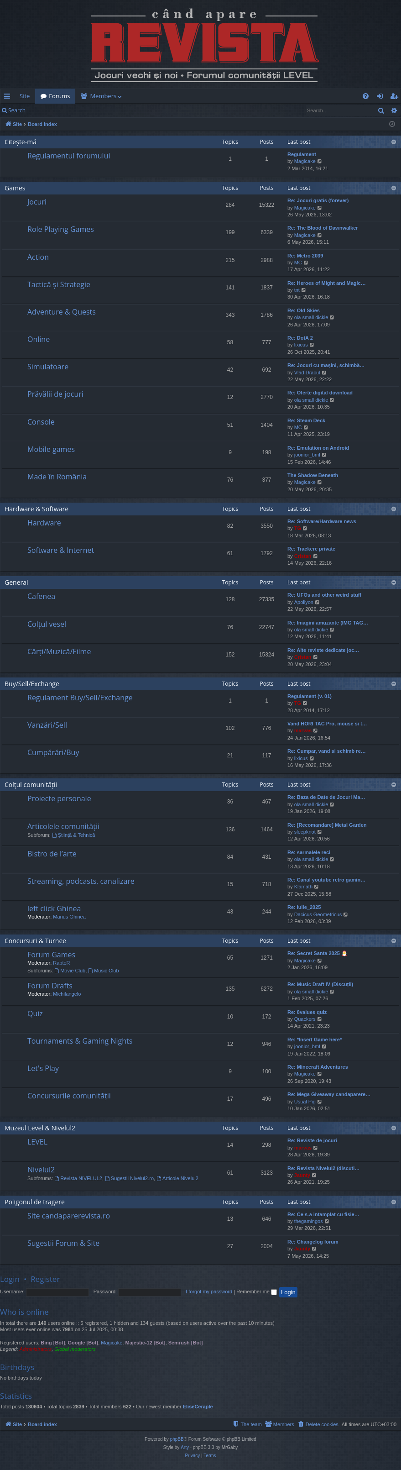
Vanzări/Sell (47, 725)
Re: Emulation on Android (318, 448)
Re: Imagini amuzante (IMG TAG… (327, 622)
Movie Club (69, 970)
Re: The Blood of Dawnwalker (322, 228)
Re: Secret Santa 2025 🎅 (317, 953)
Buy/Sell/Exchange (32, 683)
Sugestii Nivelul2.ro (129, 1178)
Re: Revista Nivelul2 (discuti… (323, 1168)
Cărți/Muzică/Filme (59, 651)
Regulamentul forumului (68, 156)
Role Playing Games (60, 229)
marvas (303, 730)
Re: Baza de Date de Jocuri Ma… (326, 797)
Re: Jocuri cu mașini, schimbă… (326, 365)
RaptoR (61, 963)
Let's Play (43, 1068)
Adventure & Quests (61, 312)
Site (25, 96)
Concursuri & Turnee (35, 940)
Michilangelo (67, 994)
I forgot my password (209, 1291)
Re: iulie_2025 (304, 907)
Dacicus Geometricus (318, 914)
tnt (297, 290)
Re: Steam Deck (306, 420)
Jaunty (302, 1175)
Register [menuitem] (396, 98)
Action (38, 257)
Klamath (303, 886)
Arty (185, 1447)
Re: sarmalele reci (308, 852)
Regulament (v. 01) (309, 696)
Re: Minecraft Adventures (317, 1067)
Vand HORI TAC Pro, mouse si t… (327, 723)
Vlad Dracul (307, 372)
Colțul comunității (31, 784)
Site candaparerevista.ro (68, 1216)
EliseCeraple (198, 1406)
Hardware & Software (36, 508)
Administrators (36, 1349)
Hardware (44, 523)
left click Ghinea (54, 908)
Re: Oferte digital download (320, 392)
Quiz (35, 1013)
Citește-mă (20, 141)
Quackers (305, 1019)
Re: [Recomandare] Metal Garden (327, 825)
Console (41, 422)
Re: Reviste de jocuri (312, 1140)
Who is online (24, 1312)
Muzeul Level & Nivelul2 (40, 1128)
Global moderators (75, 1349)
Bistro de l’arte (52, 854)
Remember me (256, 1291)
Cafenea (41, 596)
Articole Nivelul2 (177, 1178)
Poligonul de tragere (35, 1201)
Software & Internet (60, 550)
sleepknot (305, 832)
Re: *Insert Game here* (314, 1039)
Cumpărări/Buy (53, 752)
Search (17, 110)
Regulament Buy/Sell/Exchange (80, 698)
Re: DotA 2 (300, 338)
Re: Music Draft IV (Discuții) (320, 984)
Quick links (9, 98)
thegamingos (308, 1221)
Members (103, 96)
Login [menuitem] (381, 98)
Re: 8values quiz (307, 1012)
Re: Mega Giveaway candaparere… (328, 1094)
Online (38, 339)
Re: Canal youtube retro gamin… (326, 879)
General (16, 582)
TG (297, 528)
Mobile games (51, 449)
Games (15, 188)
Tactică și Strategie (58, 284)
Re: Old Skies (303, 310)
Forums (59, 96)
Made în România (57, 477)
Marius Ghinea (69, 916)
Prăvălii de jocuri (55, 394)
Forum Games (51, 955)
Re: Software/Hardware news (321, 521)
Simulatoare (47, 367)
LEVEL (37, 1142)
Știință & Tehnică (73, 835)
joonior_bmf (307, 454)
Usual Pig (305, 1101)
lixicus (301, 344)
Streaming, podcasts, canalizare (81, 881)
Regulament (301, 154)
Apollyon (303, 602)
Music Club (103, 970)
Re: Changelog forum (313, 1241)
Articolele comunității (63, 826)
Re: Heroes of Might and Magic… (326, 283)
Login (45, 110)
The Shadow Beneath (312, 475)
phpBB (177, 1439)
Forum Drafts (50, 986)
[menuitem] (224, 96)
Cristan (303, 556)
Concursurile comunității (69, 1096)
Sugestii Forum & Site (63, 1243)
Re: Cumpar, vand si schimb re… (326, 751)
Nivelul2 (41, 1170)
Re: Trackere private (311, 548)
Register (76, 110)
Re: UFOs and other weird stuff (324, 595)
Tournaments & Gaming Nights (79, 1041)
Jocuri (37, 202)
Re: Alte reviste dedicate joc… (323, 650)
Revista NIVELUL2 (78, 1178)
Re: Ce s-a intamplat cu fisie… (323, 1214)
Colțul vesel (46, 624)
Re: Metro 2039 (305, 255)
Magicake (305, 161)
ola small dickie (311, 317)
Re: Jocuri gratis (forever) (318, 200)
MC (298, 262)
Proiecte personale (59, 798)
